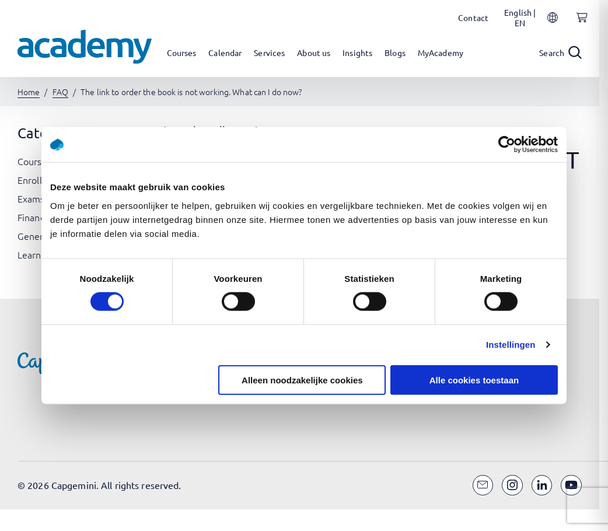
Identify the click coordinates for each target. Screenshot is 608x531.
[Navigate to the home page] (85, 46)
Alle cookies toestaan (474, 380)
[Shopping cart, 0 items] (579, 24)
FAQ (60, 91)
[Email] (483, 485)
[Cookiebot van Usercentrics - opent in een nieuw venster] (507, 144)
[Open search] (560, 53)
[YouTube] (571, 485)
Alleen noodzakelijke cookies (302, 380)
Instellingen (511, 345)
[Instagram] (512, 485)
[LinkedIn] (542, 485)
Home (29, 91)
